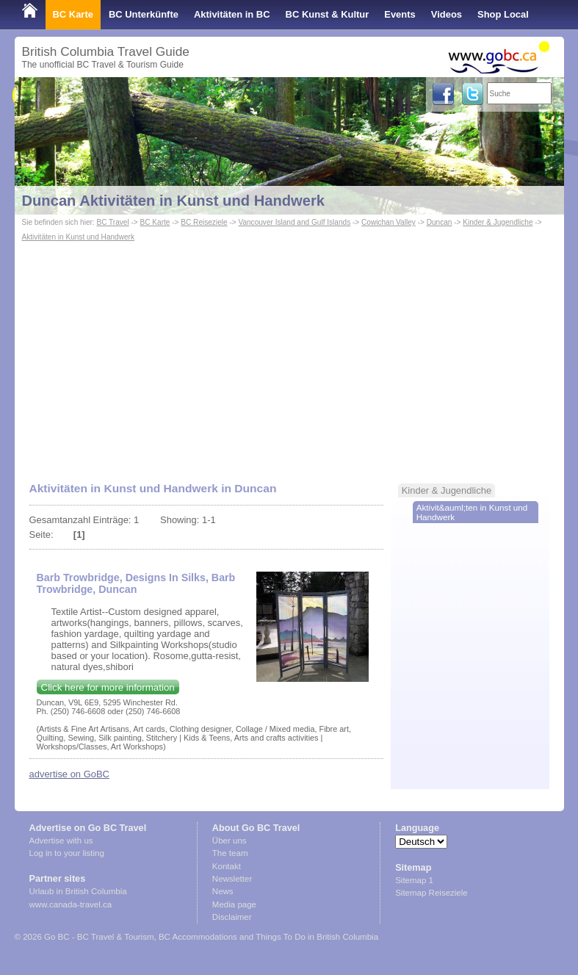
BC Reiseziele (204, 222)
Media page (234, 904)
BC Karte (73, 14)
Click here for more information (108, 687)
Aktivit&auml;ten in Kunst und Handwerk (472, 512)
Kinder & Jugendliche (497, 222)
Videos (446, 14)
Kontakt (226, 866)
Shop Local (503, 14)
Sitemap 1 (414, 880)
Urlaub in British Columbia (78, 891)
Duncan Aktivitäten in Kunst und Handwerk (173, 201)
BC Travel (112, 222)
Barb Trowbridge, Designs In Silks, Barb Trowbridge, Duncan (136, 583)
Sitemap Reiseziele (431, 892)
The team (230, 853)
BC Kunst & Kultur (327, 14)
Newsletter (232, 878)
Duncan (439, 222)
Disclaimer (232, 917)
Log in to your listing (66, 853)
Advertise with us (61, 840)
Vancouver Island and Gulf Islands (294, 222)
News (223, 891)
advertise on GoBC (69, 774)
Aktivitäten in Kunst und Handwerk (78, 237)
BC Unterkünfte (143, 14)
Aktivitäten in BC (232, 14)
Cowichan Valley (388, 222)
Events (399, 14)
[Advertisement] (289, 355)
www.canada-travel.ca (70, 904)
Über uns (229, 840)
